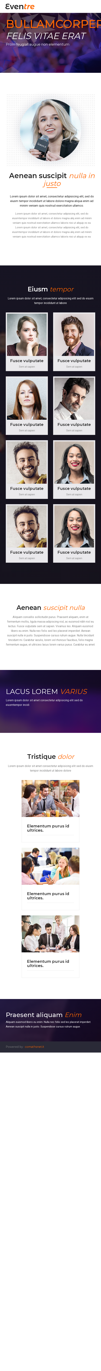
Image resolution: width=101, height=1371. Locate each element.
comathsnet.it (34, 1046)
